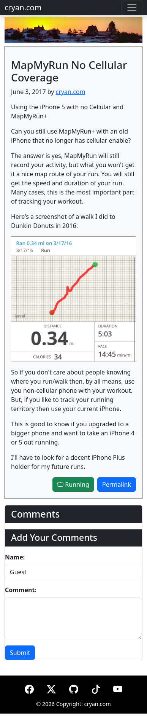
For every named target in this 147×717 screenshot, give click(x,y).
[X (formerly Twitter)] (51, 688)
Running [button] (73, 484)
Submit (20, 652)
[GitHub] (73, 688)
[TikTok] (95, 688)
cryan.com (23, 7)
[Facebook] (29, 688)
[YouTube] (117, 688)
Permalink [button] (116, 484)
